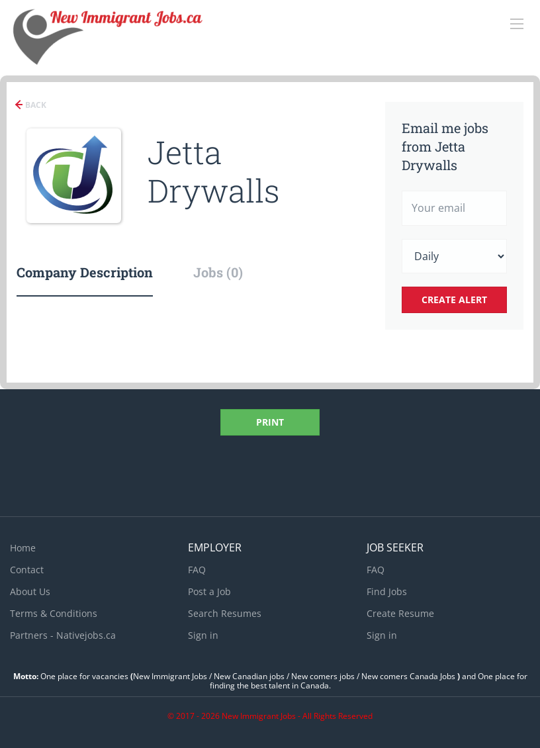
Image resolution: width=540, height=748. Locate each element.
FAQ (197, 569)
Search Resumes (224, 613)
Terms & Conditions (53, 613)
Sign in (203, 635)
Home (23, 547)
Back (34, 105)
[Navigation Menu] (516, 23)
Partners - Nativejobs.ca (63, 635)
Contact (27, 569)
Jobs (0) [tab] (218, 272)
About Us (30, 591)
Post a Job (209, 591)
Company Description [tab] (85, 272)
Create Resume (400, 613)
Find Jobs (387, 591)
